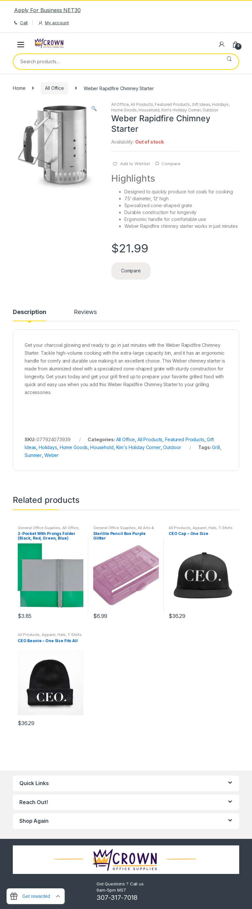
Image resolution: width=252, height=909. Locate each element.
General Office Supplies (39, 527)
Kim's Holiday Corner (180, 110)
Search (229, 61)
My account (53, 23)
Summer (33, 455)
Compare (170, 163)
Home (19, 88)
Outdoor (210, 110)
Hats (212, 527)
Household (148, 110)
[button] (93, 109)
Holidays (220, 104)
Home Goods (124, 110)
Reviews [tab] (85, 312)
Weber (51, 455)
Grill (216, 447)
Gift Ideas (201, 104)
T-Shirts (226, 527)
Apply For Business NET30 (47, 10)
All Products (142, 104)
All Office (54, 88)
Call (20, 23)
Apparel (199, 527)
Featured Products (172, 104)
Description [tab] (29, 312)
